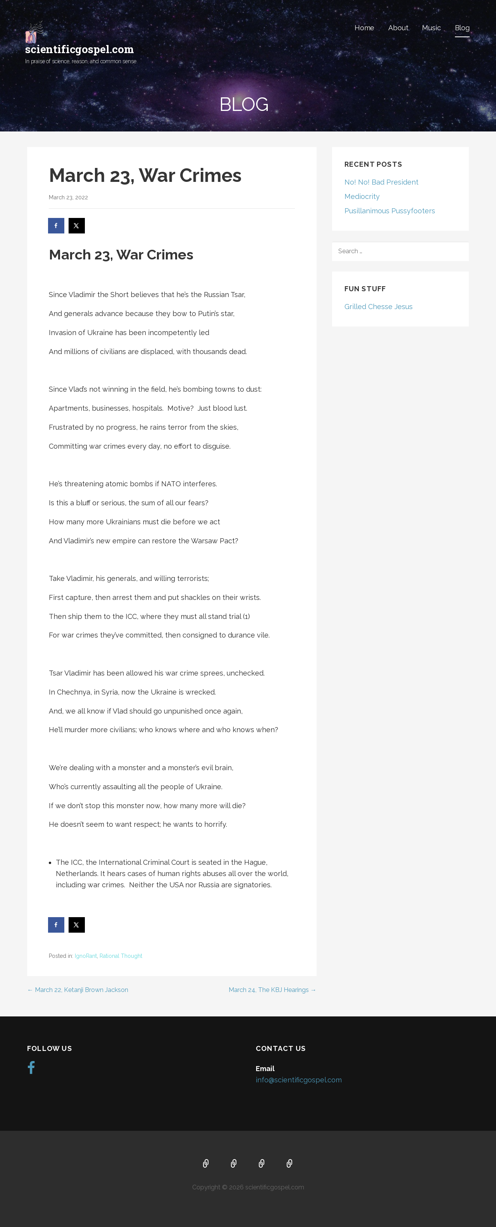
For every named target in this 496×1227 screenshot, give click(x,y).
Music (431, 28)
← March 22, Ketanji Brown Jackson (77, 990)
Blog (462, 28)
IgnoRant (86, 956)
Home (364, 28)
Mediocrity (362, 196)
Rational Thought (121, 956)
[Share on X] (77, 225)
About (398, 28)
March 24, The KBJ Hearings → (273, 990)
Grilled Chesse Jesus (378, 306)
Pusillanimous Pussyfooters (389, 211)
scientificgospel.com (79, 49)
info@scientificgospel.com (299, 1080)
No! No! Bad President (381, 182)
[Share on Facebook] (56, 225)
